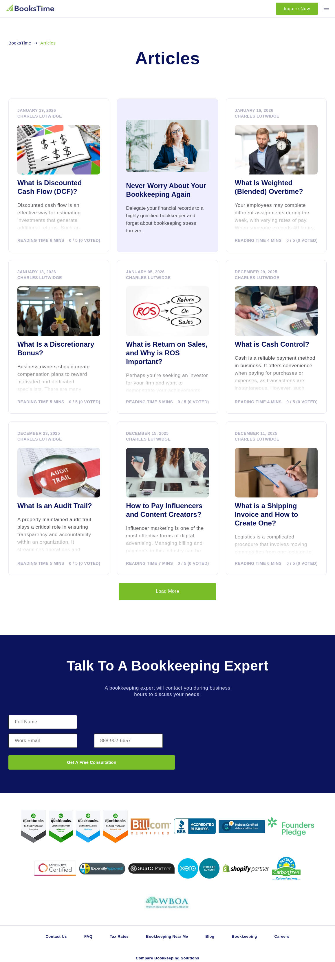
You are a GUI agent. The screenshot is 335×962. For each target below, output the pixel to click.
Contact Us (56, 936)
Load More (167, 591)
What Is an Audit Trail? (54, 506)
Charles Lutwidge (39, 116)
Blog (210, 936)
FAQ (88, 936)
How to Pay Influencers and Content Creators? (164, 510)
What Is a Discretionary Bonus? (55, 348)
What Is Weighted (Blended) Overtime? (269, 187)
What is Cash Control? (272, 344)
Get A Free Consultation (91, 762)
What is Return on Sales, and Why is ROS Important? (166, 352)
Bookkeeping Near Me (167, 936)
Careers (282, 936)
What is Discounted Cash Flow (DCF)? (49, 187)
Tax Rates (119, 936)
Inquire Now (297, 8)
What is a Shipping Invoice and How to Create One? (266, 514)
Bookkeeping (244, 936)
